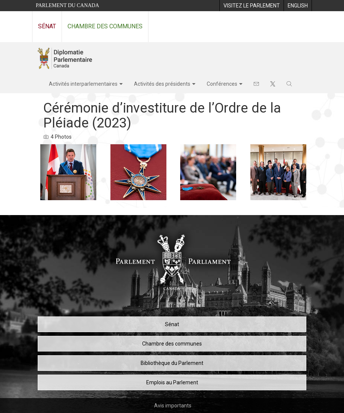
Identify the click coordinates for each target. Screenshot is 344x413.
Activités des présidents (162, 84)
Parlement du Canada (67, 5)
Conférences (222, 84)
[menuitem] (251, 5)
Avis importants (172, 406)
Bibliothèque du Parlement (172, 363)
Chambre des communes (105, 26)
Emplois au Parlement (172, 382)
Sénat (47, 26)
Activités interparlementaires (83, 84)
